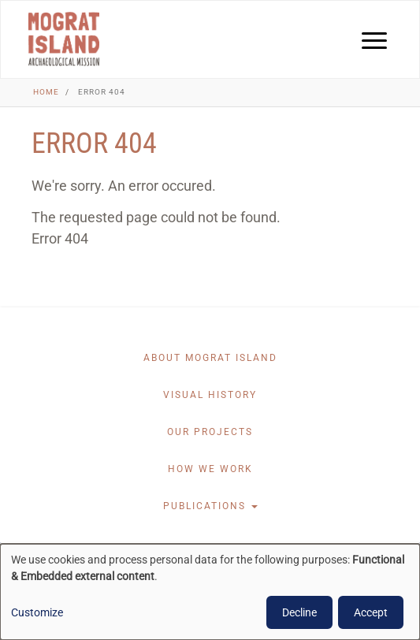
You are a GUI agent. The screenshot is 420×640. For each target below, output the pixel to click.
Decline (299, 612)
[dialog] (210, 592)
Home (46, 91)
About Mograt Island (210, 357)
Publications (210, 506)
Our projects (210, 431)
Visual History (210, 394)
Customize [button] (37, 612)
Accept (371, 612)
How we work (210, 468)
